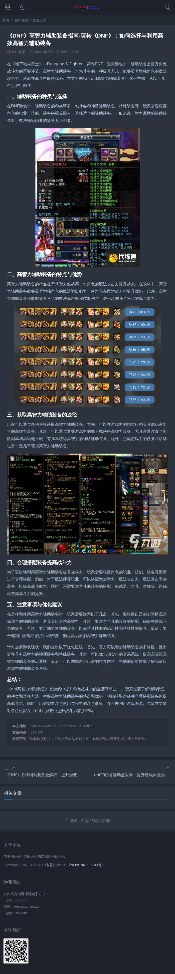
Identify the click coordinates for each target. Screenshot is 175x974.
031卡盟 (37, 732)
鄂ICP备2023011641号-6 (86, 865)
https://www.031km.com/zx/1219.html (62, 725)
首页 (5, 20)
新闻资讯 (21, 20)
